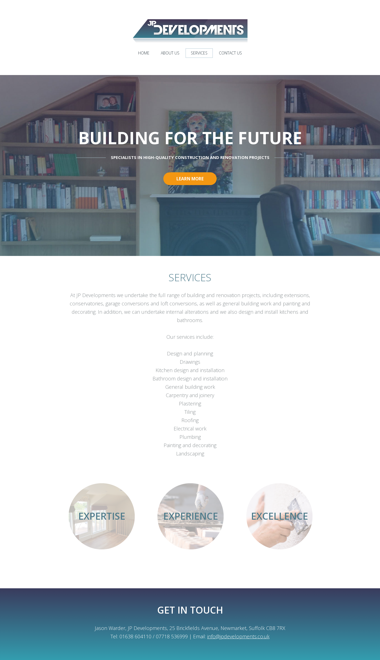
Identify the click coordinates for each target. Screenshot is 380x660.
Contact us (230, 53)
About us (170, 53)
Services (199, 53)
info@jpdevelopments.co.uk (238, 636)
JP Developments (190, 31)
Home (143, 53)
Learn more (190, 179)
